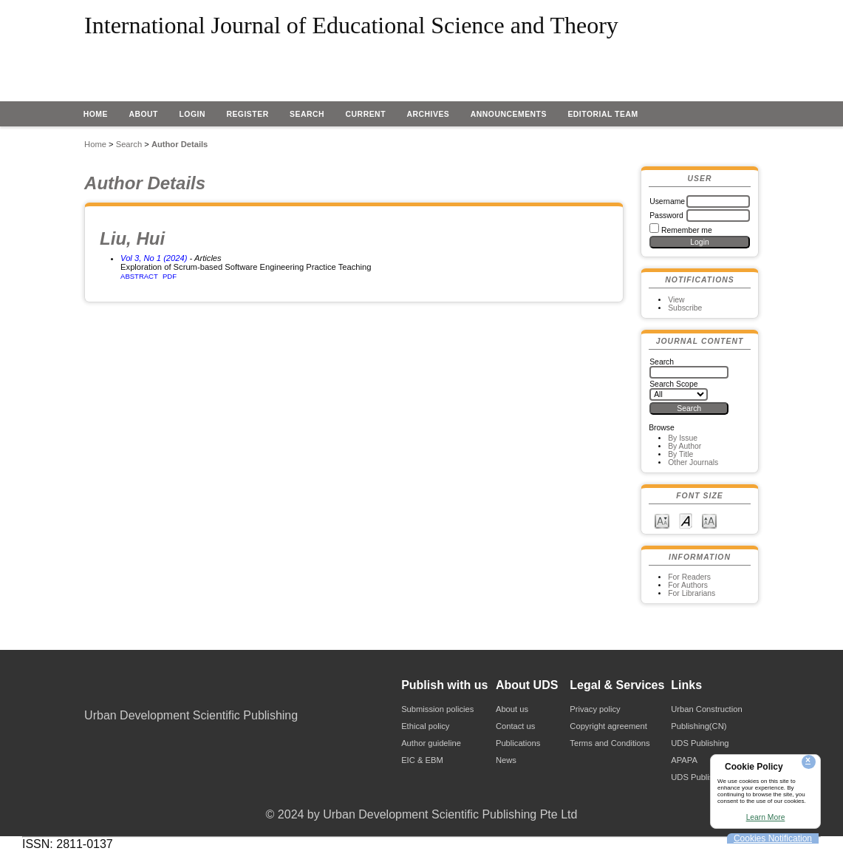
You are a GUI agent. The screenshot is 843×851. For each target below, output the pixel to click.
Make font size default (685, 520)
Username (667, 201)
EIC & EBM (422, 760)
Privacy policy (595, 709)
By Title (680, 454)
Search (307, 114)
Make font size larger (709, 520)
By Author (684, 446)
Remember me (686, 230)
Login (192, 114)
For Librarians (691, 593)
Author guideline (431, 743)
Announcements (509, 114)
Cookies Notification (773, 838)
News (506, 760)
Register (247, 114)
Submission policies (437, 709)
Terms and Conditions (609, 743)
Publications (518, 743)
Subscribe (685, 308)
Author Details (179, 144)
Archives (427, 114)
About (143, 114)
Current (366, 114)
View (676, 300)
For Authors (688, 585)
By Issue (682, 438)
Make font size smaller (662, 520)
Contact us (515, 726)
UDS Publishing (699, 743)
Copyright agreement (608, 726)
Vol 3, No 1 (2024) (153, 258)
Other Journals (693, 462)
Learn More (765, 817)
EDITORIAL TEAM (602, 114)
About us (512, 709)
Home (95, 114)
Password (666, 215)
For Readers (689, 577)
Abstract (139, 276)
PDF (170, 276)
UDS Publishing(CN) (708, 777)
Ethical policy (425, 726)
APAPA (684, 760)
